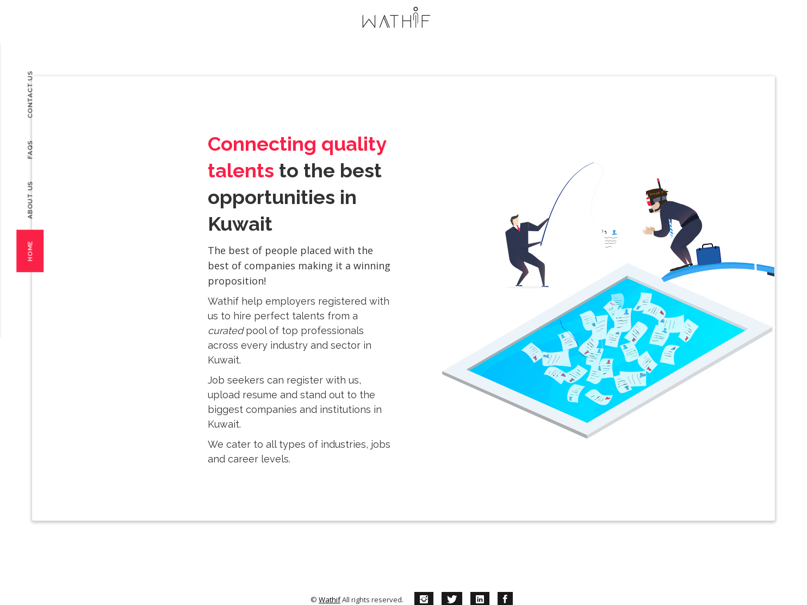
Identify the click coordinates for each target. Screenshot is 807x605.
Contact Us (30, 95)
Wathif (329, 599)
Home (30, 250)
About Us (30, 200)
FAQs (30, 149)
